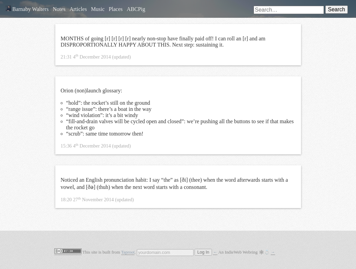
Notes (59, 9)
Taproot (128, 252)
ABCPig (136, 9)
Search (336, 9)
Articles (78, 9)
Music (97, 9)
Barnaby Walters (26, 9)
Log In (203, 252)
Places (116, 9)
